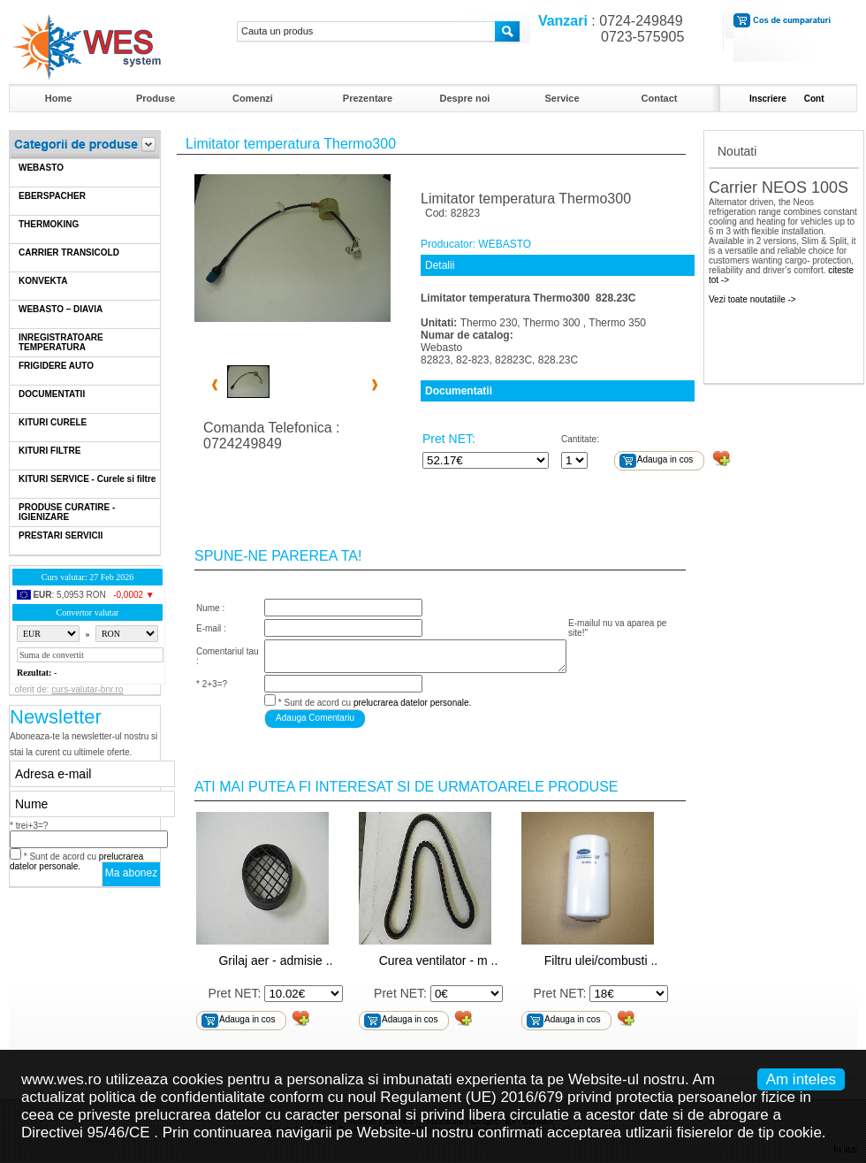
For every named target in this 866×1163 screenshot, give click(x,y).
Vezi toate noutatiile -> (752, 299)
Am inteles (801, 1079)
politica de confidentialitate (177, 1097)
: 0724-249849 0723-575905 (607, 28)
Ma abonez (131, 873)
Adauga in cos (665, 459)
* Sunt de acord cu (76, 861)
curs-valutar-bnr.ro (87, 689)
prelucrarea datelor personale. (76, 861)
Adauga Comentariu (315, 718)
